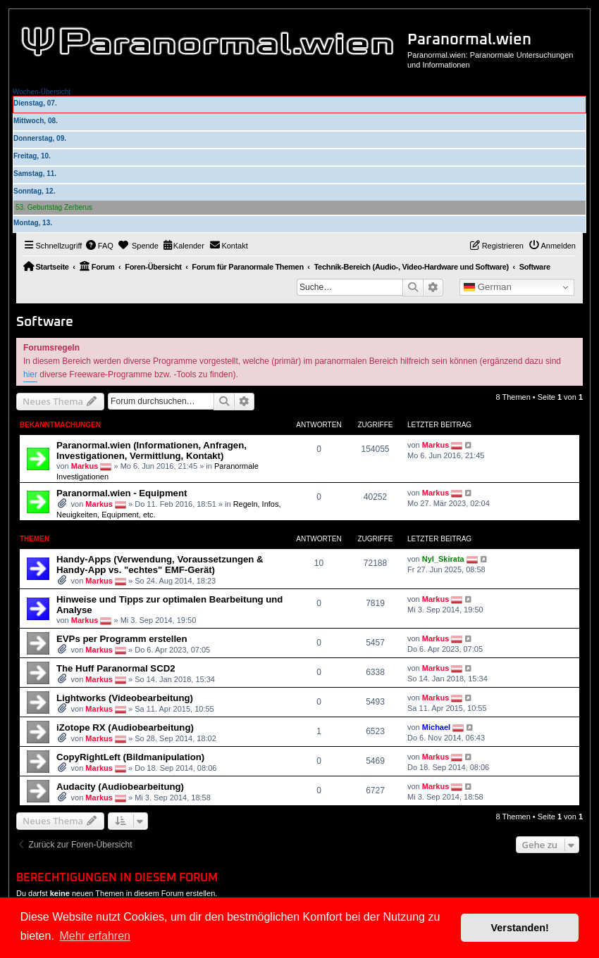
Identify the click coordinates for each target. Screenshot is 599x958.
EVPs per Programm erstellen (121, 639)
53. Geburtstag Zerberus (54, 207)
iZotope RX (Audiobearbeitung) (125, 727)
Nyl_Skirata (443, 559)
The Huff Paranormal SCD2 (115, 668)
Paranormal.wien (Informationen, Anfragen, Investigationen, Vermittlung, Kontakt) (151, 450)
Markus (85, 466)
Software (44, 322)
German (488, 287)
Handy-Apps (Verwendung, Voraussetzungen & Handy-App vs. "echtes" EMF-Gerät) (160, 564)
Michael (436, 727)
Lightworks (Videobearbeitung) (124, 698)
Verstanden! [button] (520, 927)
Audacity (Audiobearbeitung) (120, 786)
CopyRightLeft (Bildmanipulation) (130, 757)
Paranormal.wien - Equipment (121, 493)
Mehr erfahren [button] (94, 936)
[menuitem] (99, 245)
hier (30, 374)
